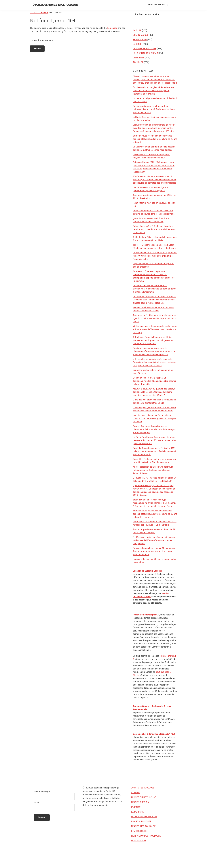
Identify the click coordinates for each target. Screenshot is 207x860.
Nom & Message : (42, 791)
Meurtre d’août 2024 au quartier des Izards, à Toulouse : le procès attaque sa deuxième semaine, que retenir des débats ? (154, 391)
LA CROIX (137, 44)
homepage (112, 28)
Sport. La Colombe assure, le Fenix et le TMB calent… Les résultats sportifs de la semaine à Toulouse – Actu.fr (154, 451)
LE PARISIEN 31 (138, 840)
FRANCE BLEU (140, 39)
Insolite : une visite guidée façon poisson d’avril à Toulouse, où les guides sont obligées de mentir (154, 418)
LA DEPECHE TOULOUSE (144, 48)
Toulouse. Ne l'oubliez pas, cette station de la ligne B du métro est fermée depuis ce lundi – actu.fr (154, 318)
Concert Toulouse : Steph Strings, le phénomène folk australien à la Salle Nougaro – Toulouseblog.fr (154, 429)
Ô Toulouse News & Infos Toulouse (55, 4)
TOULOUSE (138, 62)
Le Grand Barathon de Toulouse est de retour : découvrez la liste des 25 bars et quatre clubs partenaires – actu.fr (154, 440)
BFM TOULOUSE (140, 35)
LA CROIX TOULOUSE (141, 821)
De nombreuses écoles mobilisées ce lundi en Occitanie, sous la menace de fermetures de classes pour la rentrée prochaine (154, 299)
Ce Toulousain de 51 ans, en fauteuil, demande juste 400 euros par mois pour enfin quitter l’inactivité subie (155, 255)
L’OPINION (136, 807)
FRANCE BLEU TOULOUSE (143, 797)
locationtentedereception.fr (146, 614)
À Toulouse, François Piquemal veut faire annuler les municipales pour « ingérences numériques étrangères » (153, 340)
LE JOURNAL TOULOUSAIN (146, 53)
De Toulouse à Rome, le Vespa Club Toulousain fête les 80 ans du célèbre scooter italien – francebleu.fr (154, 381)
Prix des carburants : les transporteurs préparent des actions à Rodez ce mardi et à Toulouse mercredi (154, 109)
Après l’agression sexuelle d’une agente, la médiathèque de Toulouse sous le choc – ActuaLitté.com (153, 470)
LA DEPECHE (137, 812)
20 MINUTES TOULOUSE (142, 787)
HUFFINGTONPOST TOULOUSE (146, 836)
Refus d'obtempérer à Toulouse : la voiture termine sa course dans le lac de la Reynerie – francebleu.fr (154, 229)
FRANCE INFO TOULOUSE (143, 826)
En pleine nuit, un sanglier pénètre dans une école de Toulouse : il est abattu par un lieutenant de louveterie (153, 90)
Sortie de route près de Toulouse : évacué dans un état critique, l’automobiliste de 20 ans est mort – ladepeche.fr (155, 513)
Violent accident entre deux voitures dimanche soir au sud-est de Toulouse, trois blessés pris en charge (155, 329)
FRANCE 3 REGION (140, 802)
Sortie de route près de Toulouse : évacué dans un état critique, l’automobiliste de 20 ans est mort (155, 139)
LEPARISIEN (139, 57)
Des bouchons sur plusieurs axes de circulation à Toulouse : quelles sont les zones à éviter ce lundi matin (154, 288)
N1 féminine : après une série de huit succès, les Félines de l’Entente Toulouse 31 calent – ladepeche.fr (154, 540)
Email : (37, 802)
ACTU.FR (137, 30)
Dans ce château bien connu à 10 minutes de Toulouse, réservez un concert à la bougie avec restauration (154, 551)
